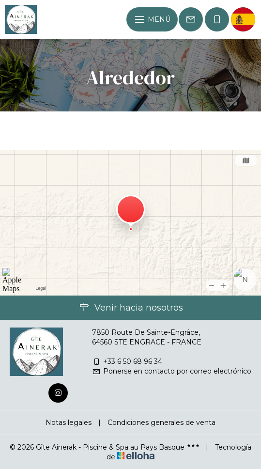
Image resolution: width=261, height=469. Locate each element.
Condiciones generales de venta (161, 422)
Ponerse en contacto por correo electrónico (171, 371)
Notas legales (69, 422)
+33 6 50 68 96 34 (127, 361)
